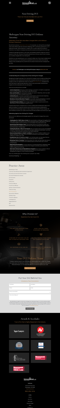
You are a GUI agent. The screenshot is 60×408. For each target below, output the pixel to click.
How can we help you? (14, 295)
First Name (12, 284)
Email (32, 288)
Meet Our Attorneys (30, 268)
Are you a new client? (14, 291)
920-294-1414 (30, 391)
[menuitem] (30, 170)
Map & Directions (30, 389)
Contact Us (30, 20)
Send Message (30, 308)
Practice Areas (30, 403)
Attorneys (30, 401)
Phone (11, 288)
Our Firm (30, 399)
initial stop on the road (25, 45)
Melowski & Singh (37, 81)
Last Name (33, 284)
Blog (30, 405)
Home (30, 397)
